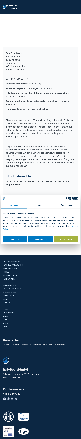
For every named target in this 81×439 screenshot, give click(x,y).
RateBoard (8, 313)
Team (5, 316)
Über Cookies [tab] (67, 205)
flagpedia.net (13, 184)
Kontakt (7, 323)
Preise (6, 272)
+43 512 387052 (11, 377)
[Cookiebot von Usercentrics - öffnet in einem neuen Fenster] (67, 198)
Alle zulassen (66, 239)
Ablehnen (15, 239)
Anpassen (40, 239)
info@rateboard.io (15, 66)
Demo (5, 327)
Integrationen (10, 275)
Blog (5, 299)
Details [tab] (40, 205)
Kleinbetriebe (9, 292)
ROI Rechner (9, 279)
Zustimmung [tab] (14, 205)
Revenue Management (13, 265)
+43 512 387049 (11, 394)
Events (6, 303)
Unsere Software (11, 261)
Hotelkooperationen (13, 289)
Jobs (5, 320)
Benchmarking (10, 268)
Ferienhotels (9, 285)
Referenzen (8, 296)
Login (5, 309)
